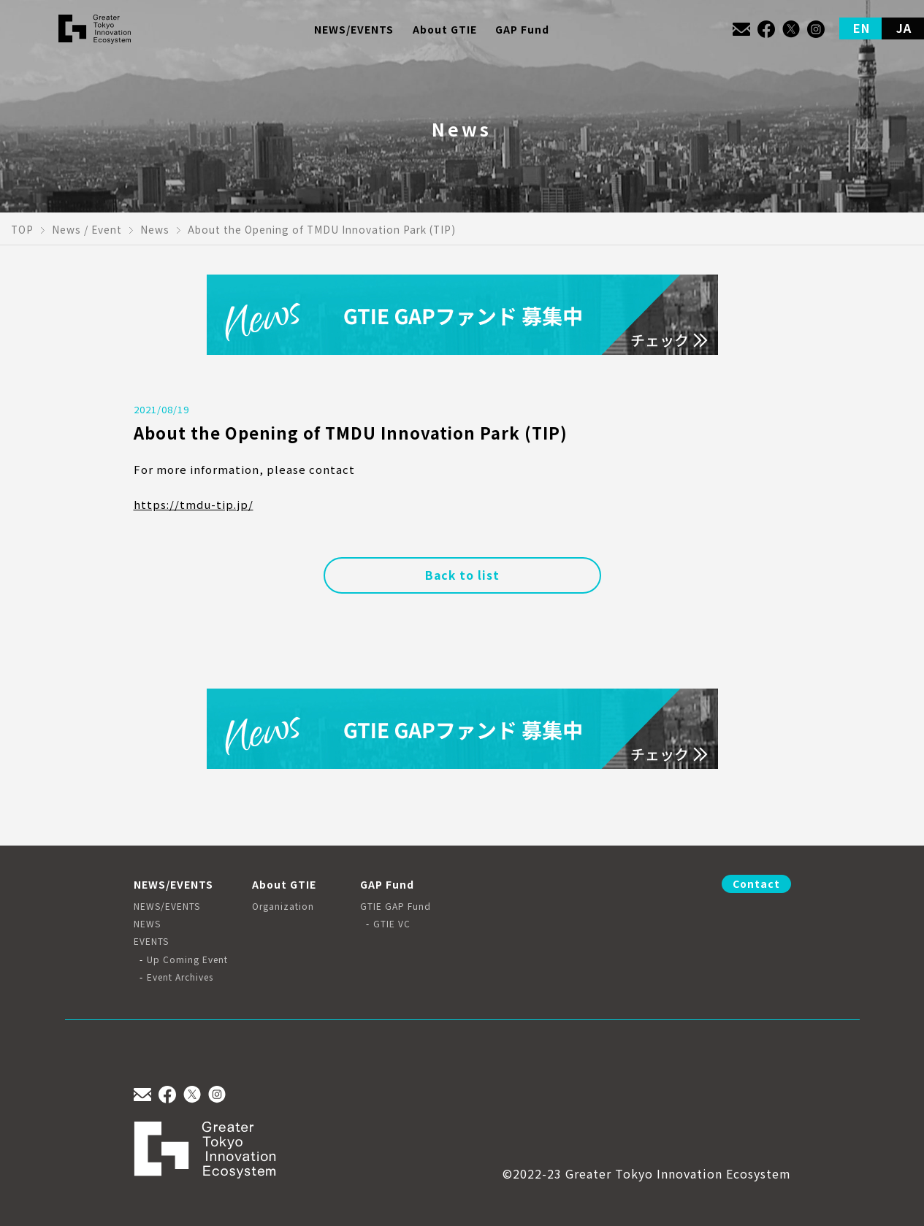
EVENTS (151, 941)
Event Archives (180, 977)
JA (904, 28)
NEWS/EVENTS (167, 906)
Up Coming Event (187, 959)
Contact (756, 883)
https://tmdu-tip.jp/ (193, 504)
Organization (283, 906)
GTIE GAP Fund (395, 906)
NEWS (147, 924)
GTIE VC (392, 924)
